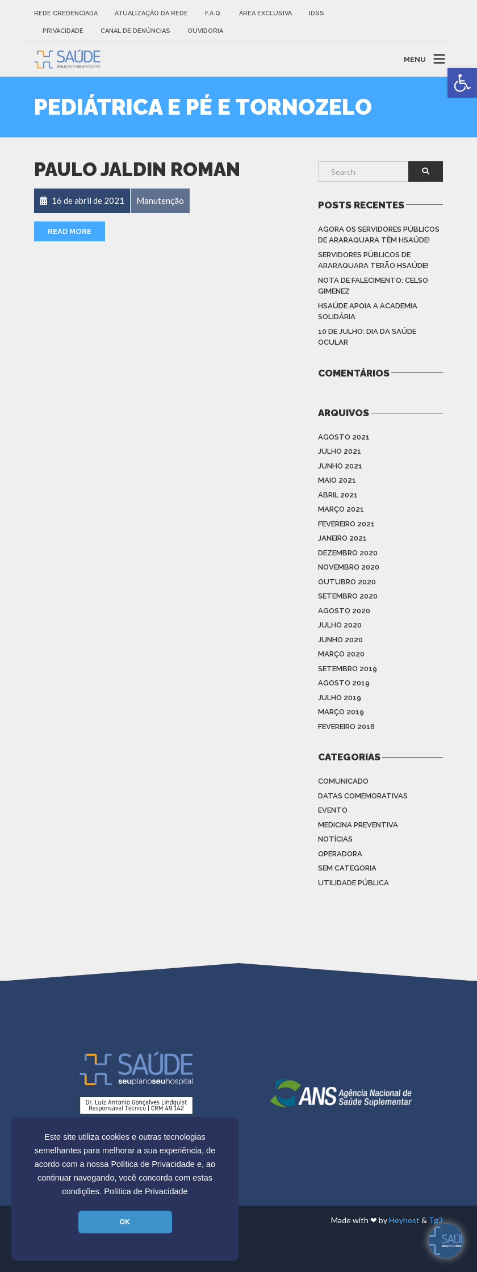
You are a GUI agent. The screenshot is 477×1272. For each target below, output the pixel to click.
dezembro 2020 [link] (348, 553)
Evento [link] (333, 810)
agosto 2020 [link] (344, 610)
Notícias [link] (335, 839)
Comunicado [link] (343, 781)
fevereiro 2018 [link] (346, 726)
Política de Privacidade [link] (146, 1191)
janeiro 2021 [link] (342, 538)
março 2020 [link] (341, 654)
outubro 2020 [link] (347, 582)
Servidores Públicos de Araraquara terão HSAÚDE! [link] (373, 260)
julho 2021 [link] (339, 451)
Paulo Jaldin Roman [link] (137, 169)
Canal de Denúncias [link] (135, 31)
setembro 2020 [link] (348, 596)
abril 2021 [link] (338, 495)
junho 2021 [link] (340, 466)
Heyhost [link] (404, 1220)
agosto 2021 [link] (344, 437)
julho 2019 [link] (339, 697)
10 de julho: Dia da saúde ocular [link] (367, 337)
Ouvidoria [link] (205, 31)
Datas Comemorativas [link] (363, 796)
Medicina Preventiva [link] (358, 825)
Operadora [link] (340, 854)
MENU (415, 59)
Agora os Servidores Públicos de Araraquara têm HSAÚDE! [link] (379, 235)
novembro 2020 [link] (348, 567)
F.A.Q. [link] (213, 13)
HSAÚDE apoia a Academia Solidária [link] (367, 311)
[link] (462, 83)
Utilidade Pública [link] (353, 882)
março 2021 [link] (341, 509)
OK (125, 1222)
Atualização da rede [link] (151, 13)
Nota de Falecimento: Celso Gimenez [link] (373, 286)
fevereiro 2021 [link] (346, 524)
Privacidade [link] (63, 31)
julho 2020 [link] (340, 625)
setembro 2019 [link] (347, 668)
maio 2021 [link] (337, 480)
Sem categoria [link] (347, 868)
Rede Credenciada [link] (66, 13)
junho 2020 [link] (340, 639)
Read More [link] (69, 231)
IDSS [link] (316, 13)
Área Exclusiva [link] (265, 13)
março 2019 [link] (341, 712)
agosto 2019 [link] (344, 683)
